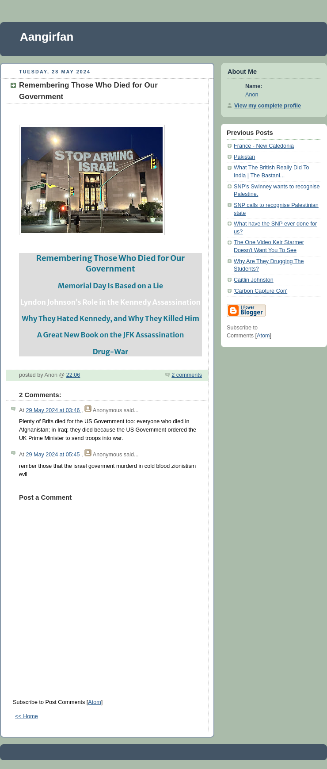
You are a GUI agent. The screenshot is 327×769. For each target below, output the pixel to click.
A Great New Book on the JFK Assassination (110, 334)
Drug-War (111, 351)
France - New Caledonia (264, 146)
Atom (94, 702)
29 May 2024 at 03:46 (53, 410)
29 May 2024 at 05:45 (53, 454)
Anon (251, 95)
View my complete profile (267, 106)
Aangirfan (46, 36)
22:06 (73, 375)
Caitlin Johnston (254, 280)
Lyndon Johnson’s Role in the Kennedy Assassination (110, 302)
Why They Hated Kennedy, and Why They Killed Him (110, 318)
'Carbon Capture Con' (260, 291)
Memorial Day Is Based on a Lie (110, 285)
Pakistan (244, 157)
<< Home (26, 716)
